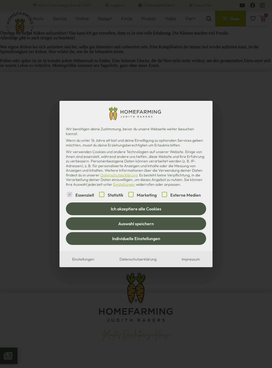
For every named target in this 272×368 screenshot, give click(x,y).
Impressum (191, 259)
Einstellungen (83, 259)
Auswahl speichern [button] (136, 223)
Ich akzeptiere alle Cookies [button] (136, 208)
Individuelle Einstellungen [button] (136, 238)
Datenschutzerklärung (118, 175)
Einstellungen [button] (124, 184)
